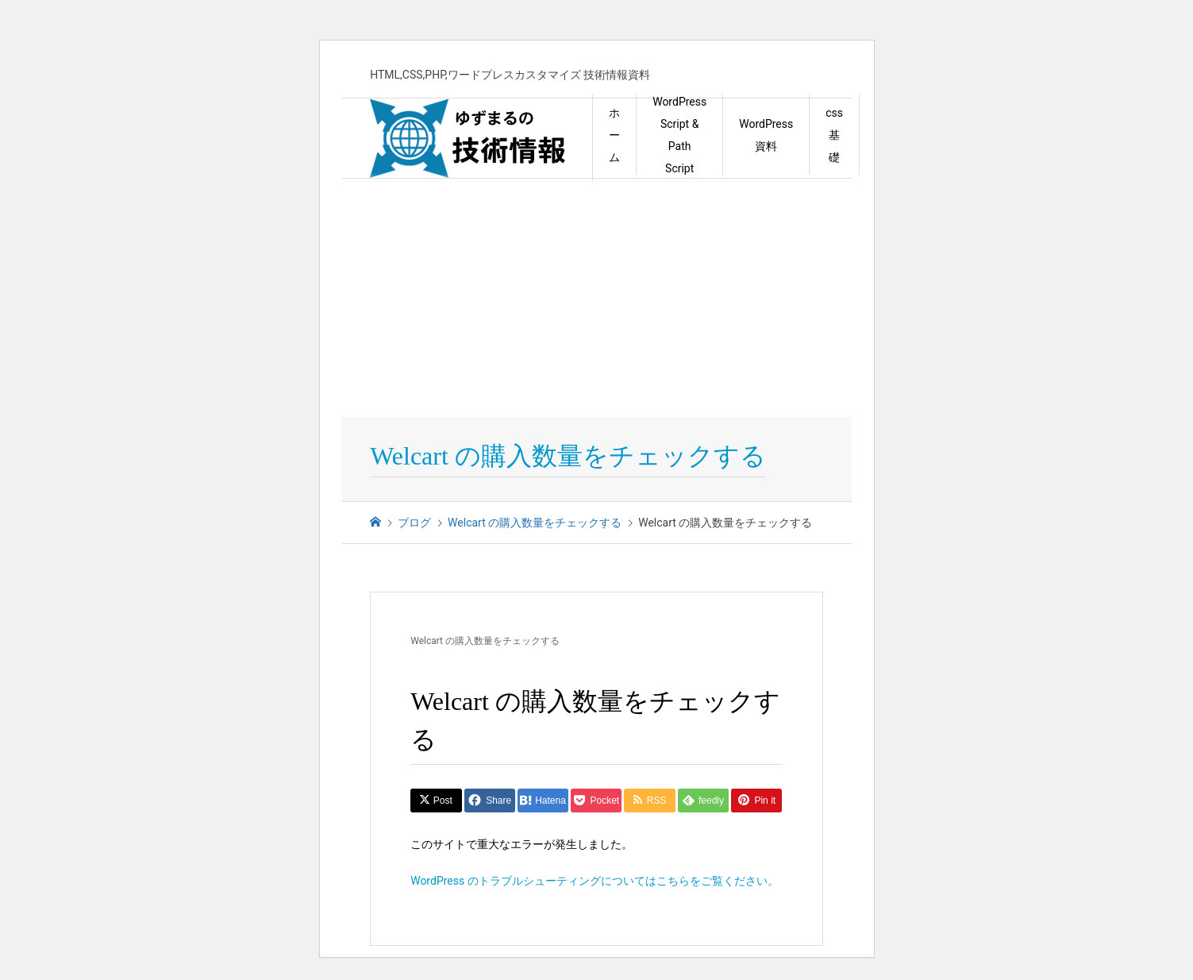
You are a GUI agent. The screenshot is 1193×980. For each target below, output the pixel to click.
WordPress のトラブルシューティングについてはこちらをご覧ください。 (594, 880)
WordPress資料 (766, 135)
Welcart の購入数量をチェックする (485, 640)
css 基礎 (834, 135)
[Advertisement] (597, 298)
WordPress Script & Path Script (679, 135)
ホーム (614, 135)
